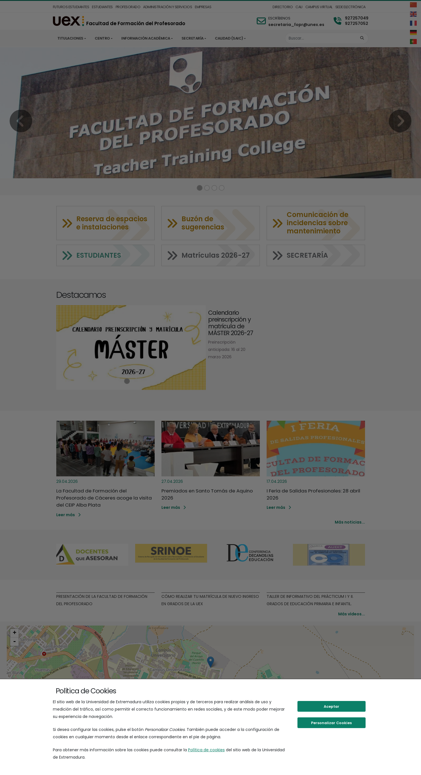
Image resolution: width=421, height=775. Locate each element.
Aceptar (331, 706)
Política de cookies (206, 750)
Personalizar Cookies (331, 722)
